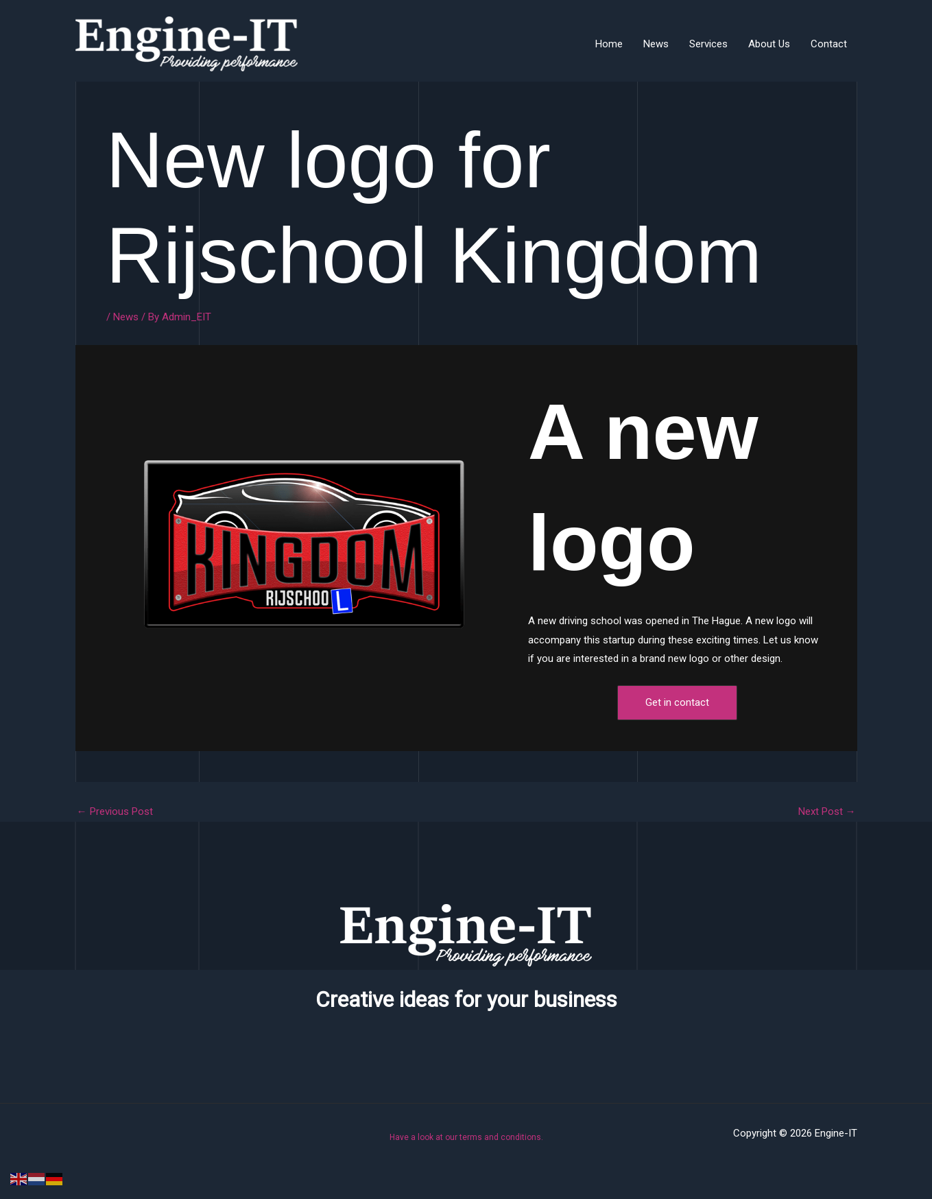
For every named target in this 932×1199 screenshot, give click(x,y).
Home (609, 44)
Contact (829, 44)
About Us (769, 44)
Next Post (827, 812)
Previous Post (115, 812)
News (656, 44)
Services (708, 44)
